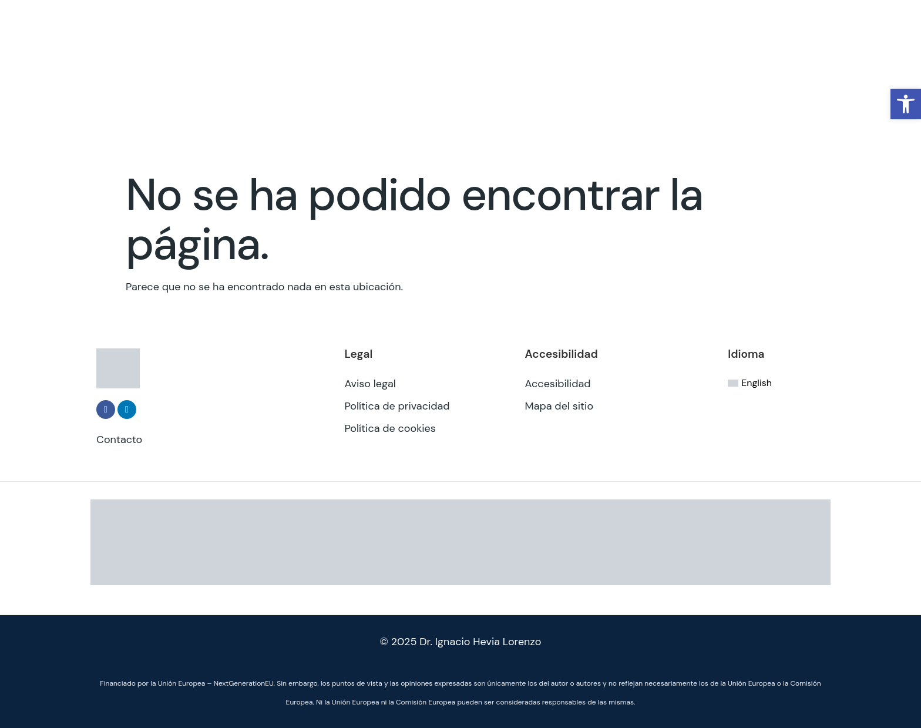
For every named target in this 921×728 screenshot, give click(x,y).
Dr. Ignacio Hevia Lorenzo (480, 642)
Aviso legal (369, 384)
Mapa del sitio (559, 406)
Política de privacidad (396, 406)
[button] (905, 104)
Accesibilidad (558, 384)
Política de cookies (389, 428)
